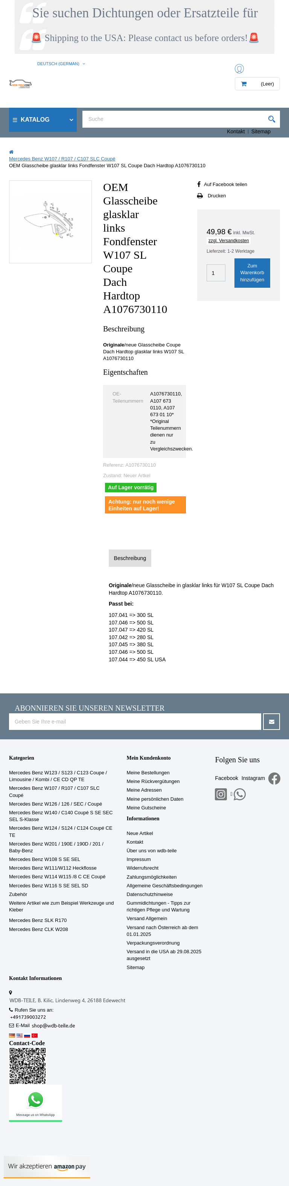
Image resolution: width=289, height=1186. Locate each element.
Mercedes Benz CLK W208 (38, 929)
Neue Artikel (140, 833)
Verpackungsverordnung (153, 943)
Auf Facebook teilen (225, 184)
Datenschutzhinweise (150, 894)
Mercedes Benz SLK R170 (38, 920)
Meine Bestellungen (148, 772)
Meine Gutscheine (146, 808)
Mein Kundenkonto (149, 758)
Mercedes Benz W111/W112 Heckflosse (53, 868)
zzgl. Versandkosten (228, 240)
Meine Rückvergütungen (153, 781)
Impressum (139, 859)
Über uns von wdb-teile (152, 850)
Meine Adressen (144, 790)
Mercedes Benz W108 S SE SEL (44, 859)
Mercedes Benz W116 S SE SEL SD (48, 885)
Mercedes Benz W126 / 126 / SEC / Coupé (55, 804)
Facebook (226, 778)
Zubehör (18, 894)
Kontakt (236, 131)
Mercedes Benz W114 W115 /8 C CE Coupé (57, 876)
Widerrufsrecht (143, 868)
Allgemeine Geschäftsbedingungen (165, 885)
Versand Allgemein (147, 918)
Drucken (217, 195)
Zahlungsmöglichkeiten (152, 877)
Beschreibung (130, 558)
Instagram (253, 778)
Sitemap (261, 131)
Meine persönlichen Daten (155, 799)
